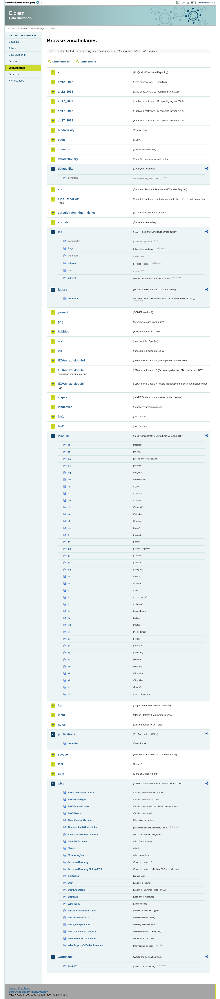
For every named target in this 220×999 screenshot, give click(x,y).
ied (60, 350)
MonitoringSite (76, 855)
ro (69, 652)
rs (69, 659)
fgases (62, 289)
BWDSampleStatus (78, 806)
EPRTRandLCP (68, 199)
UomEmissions (76, 890)
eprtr (61, 189)
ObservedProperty (78, 862)
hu (69, 569)
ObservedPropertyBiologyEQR (85, 869)
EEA (23, 2)
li (68, 597)
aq (59, 72)
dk (69, 507)
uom (61, 773)
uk (69, 694)
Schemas (14, 61)
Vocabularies (17, 67)
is (69, 583)
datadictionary (68, 159)
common (64, 149)
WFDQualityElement (79, 924)
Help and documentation (23, 35)
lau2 (61, 426)
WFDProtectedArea (79, 917)
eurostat (64, 222)
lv (69, 618)
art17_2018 (65, 120)
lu (69, 611)
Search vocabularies (62, 62)
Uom (70, 883)
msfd (61, 715)
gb (69, 548)
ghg (60, 322)
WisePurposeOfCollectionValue (85, 945)
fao (60, 231)
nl (69, 632)
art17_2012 (65, 110)
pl (69, 639)
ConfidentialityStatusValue (83, 827)
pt (69, 645)
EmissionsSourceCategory (83, 834)
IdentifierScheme (77, 841)
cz (69, 493)
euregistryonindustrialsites (77, 212)
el (69, 521)
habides (63, 331)
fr (69, 541)
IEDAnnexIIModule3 (71, 370)
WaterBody (74, 903)
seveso (63, 754)
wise (61, 783)
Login (182, 2)
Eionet (23, 28)
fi (69, 535)
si (69, 673)
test (60, 764)
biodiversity (66, 130)
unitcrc (72, 277)
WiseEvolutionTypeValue (82, 938)
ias (60, 341)
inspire (63, 397)
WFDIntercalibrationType (82, 910)
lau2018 (63, 435)
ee (69, 514)
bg (69, 472)
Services (14, 74)
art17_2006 (65, 101)
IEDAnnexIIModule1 (71, 360)
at (69, 451)
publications (66, 734)
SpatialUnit (74, 876)
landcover (65, 407)
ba (69, 458)
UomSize (73, 896)
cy (69, 486)
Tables (12, 48)
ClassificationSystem (80, 820)
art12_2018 (65, 91)
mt (69, 625)
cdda (61, 139)
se (69, 666)
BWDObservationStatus (81, 792)
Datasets (14, 41)
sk (69, 680)
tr (69, 687)
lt (69, 604)
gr (69, 555)
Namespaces (16, 80)
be (69, 465)
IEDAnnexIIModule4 (71, 383)
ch (69, 479)
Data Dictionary (36, 28)
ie (69, 576)
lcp (60, 705)
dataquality (65, 168)
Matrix (71, 848)
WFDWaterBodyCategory (82, 931)
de (69, 500)
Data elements (17, 54)
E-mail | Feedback (19, 988)
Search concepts (88, 62)
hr (69, 562)
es (69, 528)
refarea (72, 263)
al (69, 445)
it (69, 590)
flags (71, 248)
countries (73, 298)
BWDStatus (74, 813)
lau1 (61, 416)
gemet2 (63, 312)
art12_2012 (65, 82)
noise (62, 724)
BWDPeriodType (77, 799)
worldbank (65, 957)
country (72, 966)
